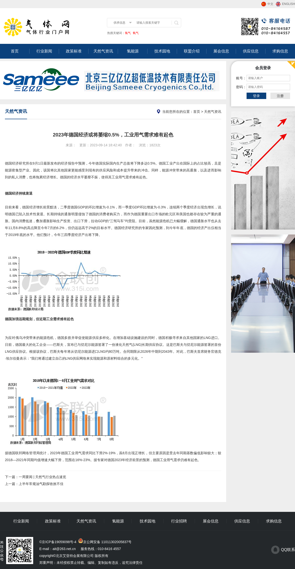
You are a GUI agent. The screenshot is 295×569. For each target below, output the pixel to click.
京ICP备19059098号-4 (59, 542)
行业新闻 (44, 51)
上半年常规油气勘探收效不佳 (41, 484)
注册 (280, 96)
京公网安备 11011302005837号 (107, 542)
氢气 (128, 33)
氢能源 (133, 51)
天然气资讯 (103, 51)
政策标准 (74, 51)
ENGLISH (288, 4)
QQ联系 (288, 550)
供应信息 (251, 51)
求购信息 (280, 51)
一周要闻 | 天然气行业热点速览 (42, 477)
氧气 (135, 33)
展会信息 (221, 51)
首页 (15, 51)
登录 (256, 96)
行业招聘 (179, 521)
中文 (270, 4)
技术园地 (162, 51)
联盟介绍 (192, 51)
